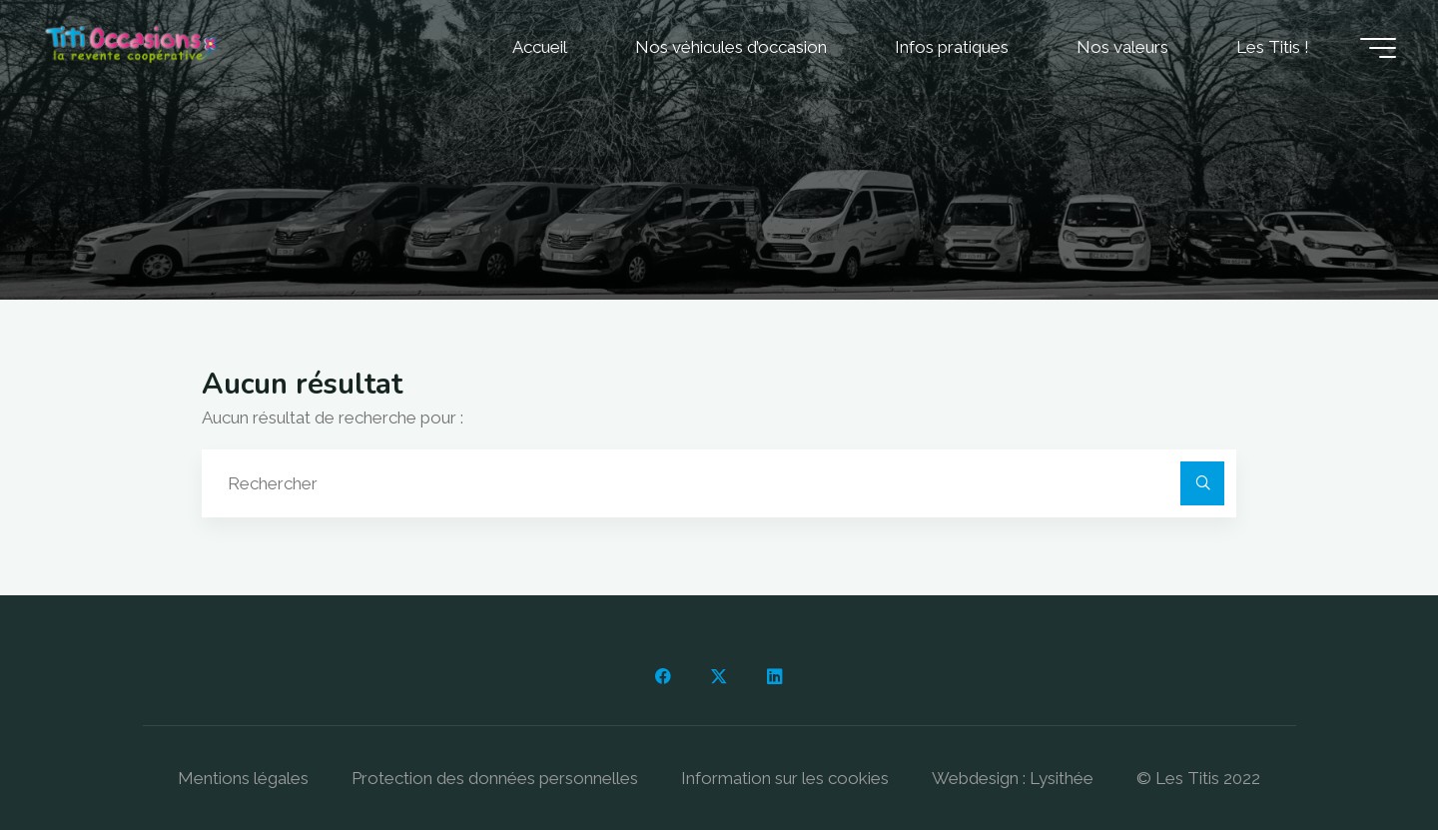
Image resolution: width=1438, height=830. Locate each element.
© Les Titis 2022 (1198, 778)
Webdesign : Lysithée (1012, 778)
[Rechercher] (1202, 483)
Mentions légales (243, 778)
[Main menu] (1378, 48)
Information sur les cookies (785, 778)
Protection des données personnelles (495, 778)
